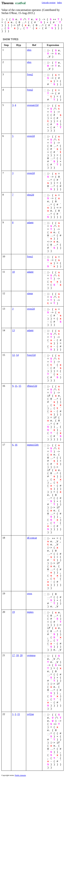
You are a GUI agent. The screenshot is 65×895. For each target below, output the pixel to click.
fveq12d (31, 355)
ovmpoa (31, 655)
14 (17, 355)
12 (13, 355)
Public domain (20, 775)
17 (13, 655)
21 (18, 714)
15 (20, 386)
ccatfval (20, 3)
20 (21, 655)
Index (59, 2)
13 (13, 330)
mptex (30, 612)
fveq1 (30, 256)
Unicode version (48, 2)
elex (29, 49)
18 (17, 655)
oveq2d (31, 136)
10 (13, 271)
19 (13, 612)
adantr (30, 222)
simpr (30, 293)
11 (16, 386)
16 (16, 444)
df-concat (32, 537)
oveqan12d (32, 105)
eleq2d (30, 194)
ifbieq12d (32, 386)
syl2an (30, 714)
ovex (29, 593)
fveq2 (30, 74)
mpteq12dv (33, 444)
